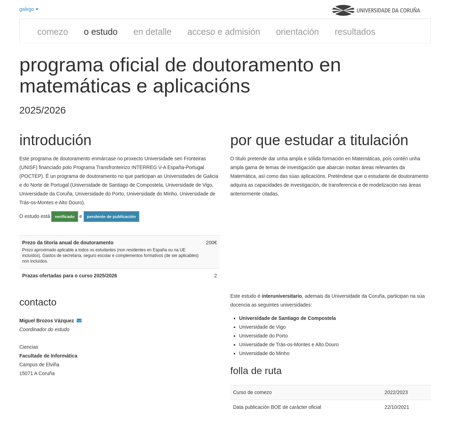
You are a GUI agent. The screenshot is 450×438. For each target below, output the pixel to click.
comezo (52, 32)
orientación (297, 32)
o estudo (101, 32)
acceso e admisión (223, 32)
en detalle (152, 32)
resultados (355, 32)
